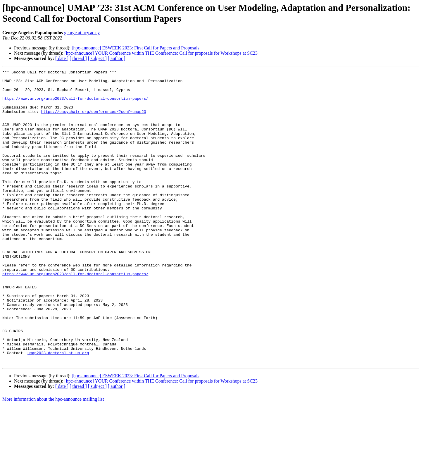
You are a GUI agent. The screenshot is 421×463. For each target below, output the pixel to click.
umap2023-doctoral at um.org (58, 409)
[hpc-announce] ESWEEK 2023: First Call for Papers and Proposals (135, 47)
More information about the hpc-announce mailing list (53, 457)
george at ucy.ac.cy (82, 32)
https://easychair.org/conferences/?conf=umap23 (93, 120)
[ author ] (116, 58)
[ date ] (61, 58)
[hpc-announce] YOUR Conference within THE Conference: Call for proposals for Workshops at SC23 (160, 53)
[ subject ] (97, 58)
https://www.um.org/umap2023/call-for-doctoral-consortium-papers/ (75, 104)
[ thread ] (78, 58)
